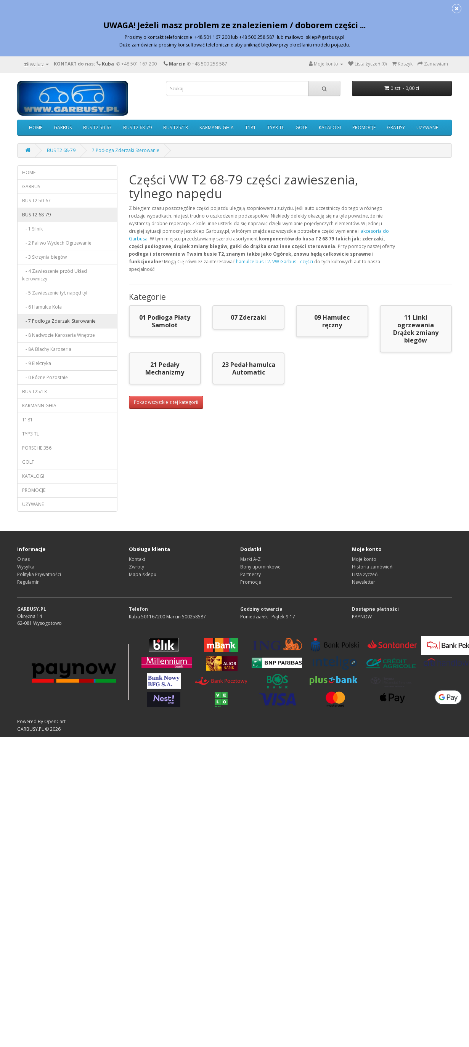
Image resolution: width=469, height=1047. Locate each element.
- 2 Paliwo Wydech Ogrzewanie (57, 243)
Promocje (250, 582)
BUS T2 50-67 (97, 127)
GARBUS (63, 127)
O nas (23, 559)
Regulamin (28, 582)
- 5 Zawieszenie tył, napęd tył (54, 293)
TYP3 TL (275, 127)
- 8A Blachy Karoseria (46, 349)
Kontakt (137, 559)
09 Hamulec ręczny (332, 321)
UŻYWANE (427, 127)
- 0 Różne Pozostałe (45, 377)
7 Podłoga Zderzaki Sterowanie (125, 150)
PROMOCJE (364, 127)
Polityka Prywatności (39, 574)
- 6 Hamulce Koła (42, 307)
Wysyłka (25, 567)
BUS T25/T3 (175, 127)
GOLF (301, 127)
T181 (250, 127)
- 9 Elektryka (36, 363)
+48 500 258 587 (209, 64)
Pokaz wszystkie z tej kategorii (166, 402)
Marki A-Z (250, 559)
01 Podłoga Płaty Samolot (164, 321)
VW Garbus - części (292, 261)
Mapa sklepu (142, 574)
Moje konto (364, 559)
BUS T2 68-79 (137, 127)
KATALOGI (330, 127)
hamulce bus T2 (253, 261)
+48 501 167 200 (139, 64)
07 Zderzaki (248, 317)
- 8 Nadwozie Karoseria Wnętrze (58, 335)
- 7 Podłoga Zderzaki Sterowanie (59, 321)
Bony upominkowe (260, 567)
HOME (35, 127)
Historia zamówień (372, 567)
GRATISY (396, 127)
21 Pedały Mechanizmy (164, 368)
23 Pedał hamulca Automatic (248, 368)
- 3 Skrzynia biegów (44, 257)
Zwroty (136, 567)
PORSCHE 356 (36, 448)
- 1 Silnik (32, 229)
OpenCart (55, 721)
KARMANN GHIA (216, 127)
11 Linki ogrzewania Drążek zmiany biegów (415, 329)
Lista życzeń (364, 574)
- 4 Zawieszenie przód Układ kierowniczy (54, 275)
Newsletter (363, 582)
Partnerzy (250, 574)
